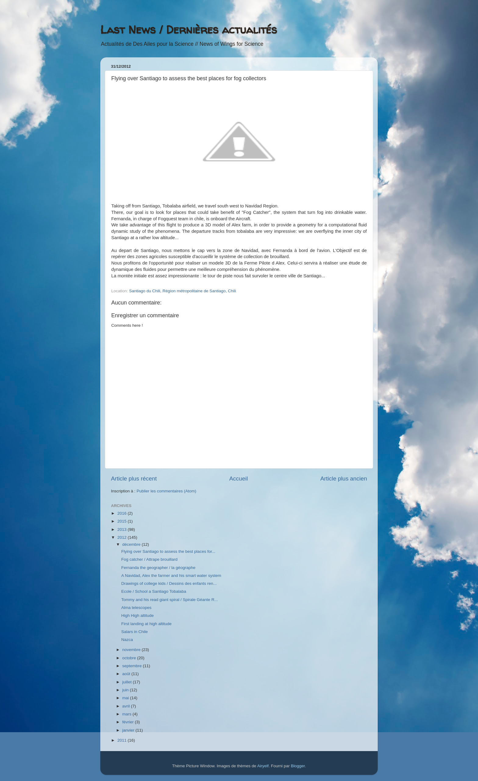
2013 (122, 529)
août (126, 673)
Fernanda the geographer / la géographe (158, 567)
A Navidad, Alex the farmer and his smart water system (171, 575)
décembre (132, 544)
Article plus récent (134, 478)
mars (127, 714)
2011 (122, 740)
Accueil (238, 478)
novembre (132, 649)
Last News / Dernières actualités (188, 29)
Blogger (298, 766)
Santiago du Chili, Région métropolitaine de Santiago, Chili (182, 291)
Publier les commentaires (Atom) (166, 491)
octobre (129, 658)
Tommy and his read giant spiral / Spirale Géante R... (169, 599)
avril (126, 706)
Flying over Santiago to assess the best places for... (168, 551)
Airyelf (263, 766)
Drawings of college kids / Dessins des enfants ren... (169, 583)
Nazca (127, 639)
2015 (122, 521)
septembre (132, 666)
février (128, 722)
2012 (122, 537)
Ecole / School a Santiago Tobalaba (153, 591)
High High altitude (137, 615)
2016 (122, 513)
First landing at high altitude (146, 623)
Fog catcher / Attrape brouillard (149, 559)
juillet (127, 682)
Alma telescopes (136, 607)
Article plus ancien (343, 478)
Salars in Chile (134, 631)
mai (126, 698)
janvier (129, 730)
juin (126, 690)
